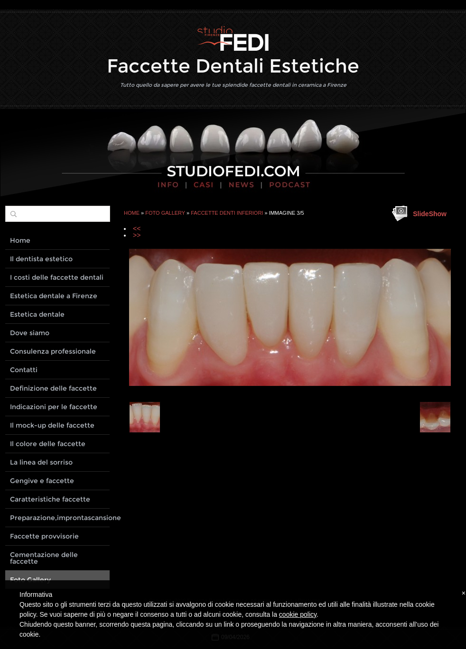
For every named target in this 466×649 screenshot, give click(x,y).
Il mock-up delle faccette (52, 425)
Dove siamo (29, 333)
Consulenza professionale (53, 351)
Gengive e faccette (42, 480)
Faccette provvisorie (44, 536)
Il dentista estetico (41, 259)
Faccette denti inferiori (227, 213)
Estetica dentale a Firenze (53, 296)
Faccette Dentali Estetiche (233, 65)
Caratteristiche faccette (50, 499)
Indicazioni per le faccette (53, 406)
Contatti (23, 370)
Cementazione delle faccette (44, 558)
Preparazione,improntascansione (60, 517)
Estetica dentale (37, 314)
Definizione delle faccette (53, 388)
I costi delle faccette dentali (56, 277)
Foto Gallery (165, 213)
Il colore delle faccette (47, 443)
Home (132, 213)
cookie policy (298, 614)
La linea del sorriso (41, 462)
